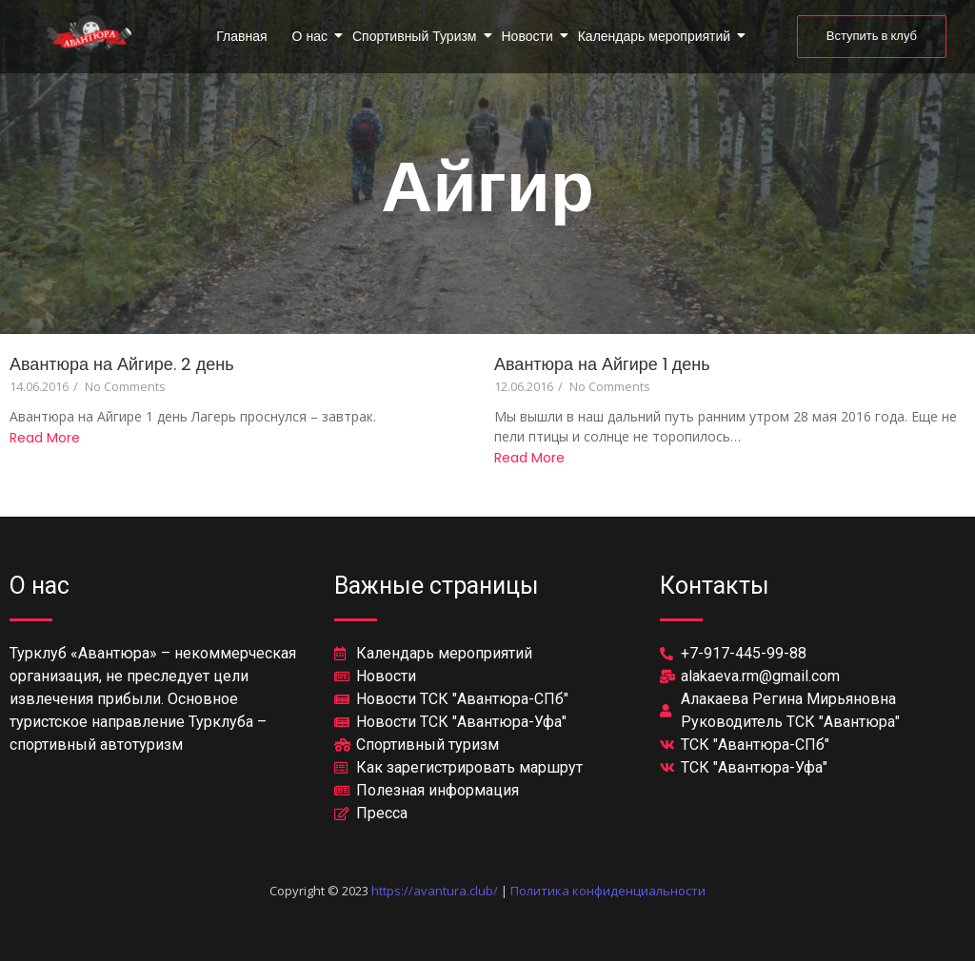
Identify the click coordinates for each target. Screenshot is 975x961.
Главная (241, 36)
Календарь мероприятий (655, 36)
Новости (529, 36)
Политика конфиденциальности (608, 890)
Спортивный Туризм (416, 36)
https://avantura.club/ (434, 890)
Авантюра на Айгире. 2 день (122, 364)
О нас (311, 36)
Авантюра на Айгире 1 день (602, 364)
